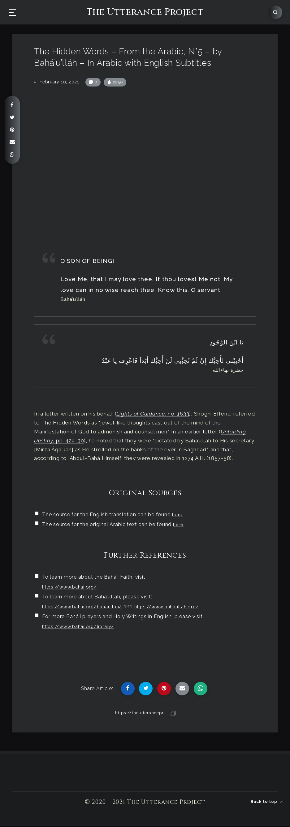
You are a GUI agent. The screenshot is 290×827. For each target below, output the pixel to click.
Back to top (267, 800)
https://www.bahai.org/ (72, 588)
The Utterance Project (145, 11)
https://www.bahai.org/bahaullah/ (86, 608)
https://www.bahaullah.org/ (177, 608)
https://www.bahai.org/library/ (81, 628)
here (177, 516)
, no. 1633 (152, 415)
